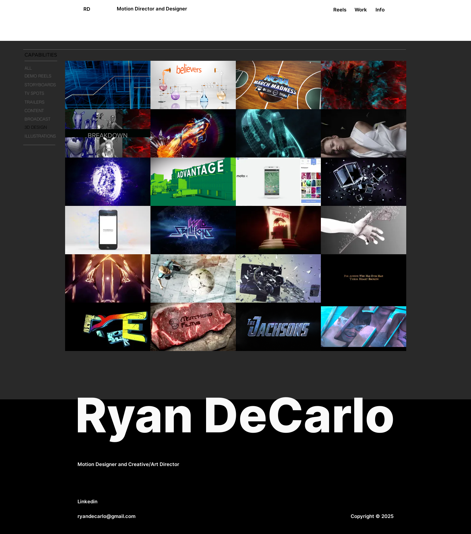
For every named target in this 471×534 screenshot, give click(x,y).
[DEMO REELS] (43, 76)
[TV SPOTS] (43, 93)
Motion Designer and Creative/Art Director (128, 464)
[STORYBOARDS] (43, 85)
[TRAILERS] (43, 102)
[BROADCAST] (43, 119)
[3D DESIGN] (43, 127)
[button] (49, 55)
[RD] (86, 8)
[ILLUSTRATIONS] (43, 136)
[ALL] (42, 68)
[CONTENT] (43, 110)
